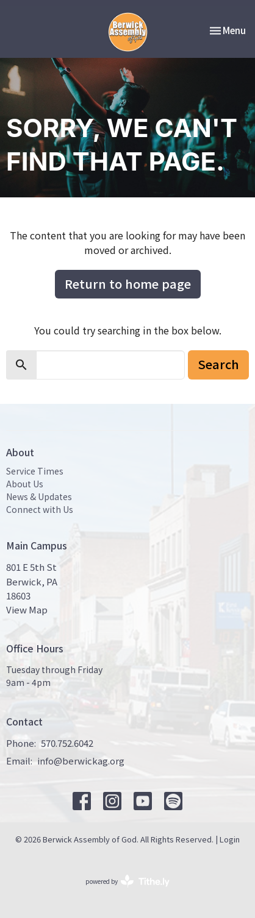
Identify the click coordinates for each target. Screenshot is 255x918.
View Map (27, 609)
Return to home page (128, 283)
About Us (24, 484)
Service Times (34, 471)
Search (218, 364)
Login (230, 839)
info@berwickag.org (80, 760)
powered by (127, 881)
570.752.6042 (67, 742)
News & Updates (39, 496)
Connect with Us (39, 509)
